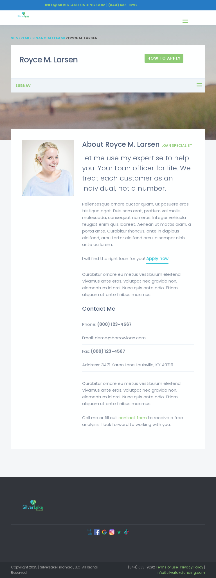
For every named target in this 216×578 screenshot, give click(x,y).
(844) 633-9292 (123, 5)
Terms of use (167, 567)
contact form (132, 418)
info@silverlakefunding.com (181, 572)
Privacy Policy (191, 567)
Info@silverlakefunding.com (75, 5)
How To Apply (164, 58)
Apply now (157, 258)
